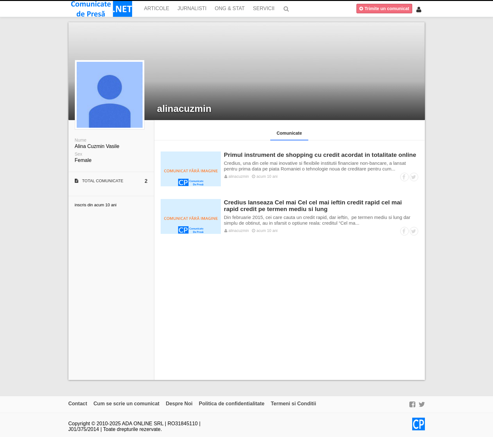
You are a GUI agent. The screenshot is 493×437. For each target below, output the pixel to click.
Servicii (263, 8)
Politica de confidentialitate (232, 403)
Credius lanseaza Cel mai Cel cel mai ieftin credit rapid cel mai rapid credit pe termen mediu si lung (313, 205)
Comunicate (289, 133)
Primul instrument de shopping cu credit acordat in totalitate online (320, 154)
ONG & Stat (230, 8)
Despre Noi (179, 403)
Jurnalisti (192, 8)
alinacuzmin (184, 108)
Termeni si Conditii (293, 403)
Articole (157, 8)
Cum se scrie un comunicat (126, 403)
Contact (77, 403)
